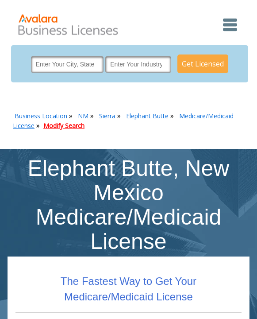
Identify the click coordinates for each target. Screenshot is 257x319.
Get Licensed (203, 64)
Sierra (107, 116)
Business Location (41, 116)
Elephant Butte (147, 116)
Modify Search (63, 125)
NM (83, 116)
